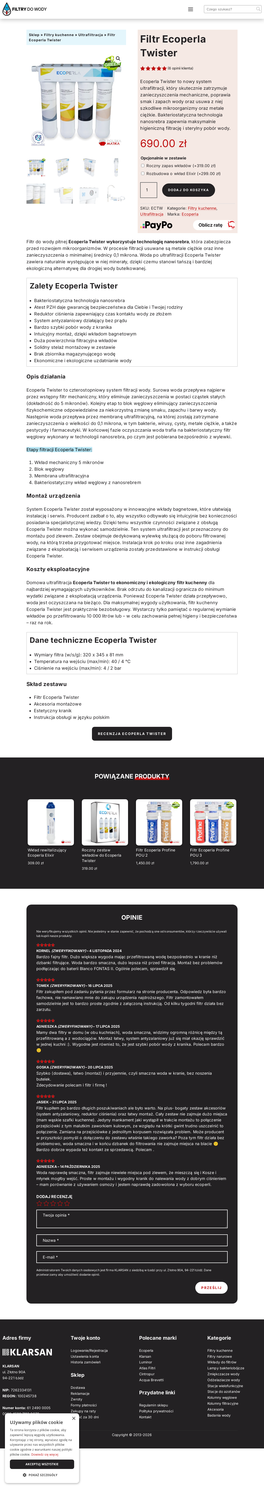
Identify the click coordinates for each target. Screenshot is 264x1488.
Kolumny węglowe (222, 1397)
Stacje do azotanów (223, 1391)
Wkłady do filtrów (221, 1362)
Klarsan (145, 1356)
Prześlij (211, 1288)
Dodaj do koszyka (190, 190)
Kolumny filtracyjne (222, 1403)
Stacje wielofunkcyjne (225, 1386)
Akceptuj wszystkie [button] (41, 1464)
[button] (118, 58)
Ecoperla (190, 214)
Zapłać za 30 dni (85, 1417)
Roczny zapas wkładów (181, 165)
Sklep (34, 35)
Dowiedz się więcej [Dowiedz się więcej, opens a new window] (44, 1454)
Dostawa (78, 1387)
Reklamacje (80, 1393)
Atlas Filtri (147, 1368)
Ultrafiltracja (90, 35)
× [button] (73, 1419)
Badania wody (219, 1415)
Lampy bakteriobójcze (225, 1368)
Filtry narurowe (219, 1356)
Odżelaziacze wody (223, 1380)
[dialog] (42, 1448)
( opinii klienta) (180, 68)
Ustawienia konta (85, 1356)
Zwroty (76, 1399)
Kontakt (145, 1417)
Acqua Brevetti (151, 1380)
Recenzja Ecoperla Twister (132, 734)
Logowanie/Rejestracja (89, 1350)
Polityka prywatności (156, 1411)
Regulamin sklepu (153, 1405)
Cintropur (146, 1374)
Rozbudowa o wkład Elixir (183, 173)
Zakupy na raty (83, 1411)
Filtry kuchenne (59, 35)
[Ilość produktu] (148, 190)
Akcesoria (215, 1409)
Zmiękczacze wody (223, 1374)
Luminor (145, 1362)
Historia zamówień (86, 1362)
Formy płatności (84, 1405)
